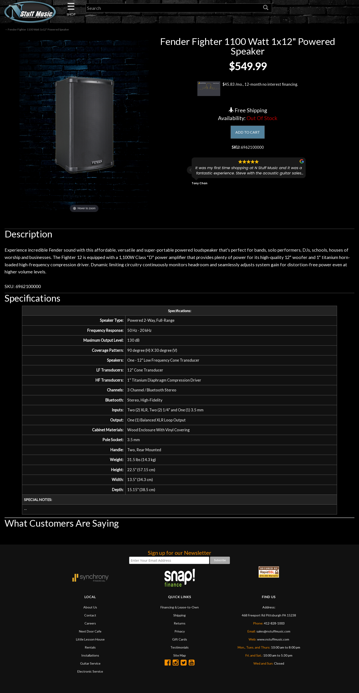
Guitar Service (90, 674)
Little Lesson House (90, 650)
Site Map (179, 666)
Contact (90, 625)
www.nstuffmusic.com (273, 650)
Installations (90, 666)
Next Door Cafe (90, 642)
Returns (179, 633)
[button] (190, 171)
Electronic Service (90, 682)
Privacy (179, 642)
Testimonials (179, 658)
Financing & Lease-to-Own (179, 617)
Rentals (90, 658)
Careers (90, 633)
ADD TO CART (247, 132)
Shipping (179, 625)
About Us (90, 617)
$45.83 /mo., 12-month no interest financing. (248, 88)
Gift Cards (179, 650)
